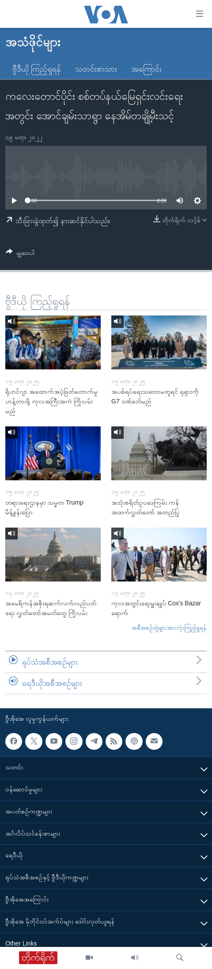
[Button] (20, 254)
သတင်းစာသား (96, 69)
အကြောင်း (146, 69)
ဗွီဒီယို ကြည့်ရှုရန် (36, 69)
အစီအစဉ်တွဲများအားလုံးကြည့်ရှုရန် (169, 627)
